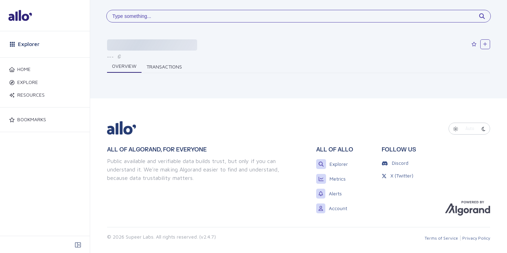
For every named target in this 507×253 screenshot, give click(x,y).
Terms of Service (441, 238)
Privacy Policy (476, 238)
